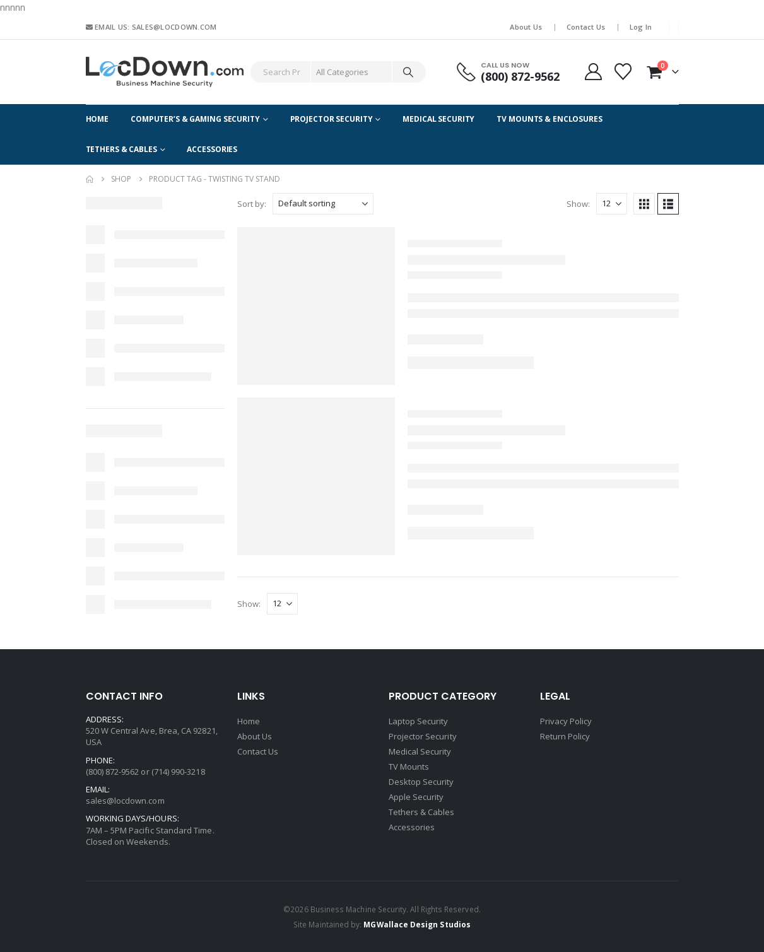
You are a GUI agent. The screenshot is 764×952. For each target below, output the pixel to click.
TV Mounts (409, 766)
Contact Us (586, 27)
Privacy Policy (566, 721)
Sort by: (251, 203)
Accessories (212, 149)
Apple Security (416, 796)
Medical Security (438, 119)
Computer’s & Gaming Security (195, 119)
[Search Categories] (351, 72)
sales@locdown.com (125, 800)
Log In (641, 27)
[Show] (611, 203)
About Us (526, 27)
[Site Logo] (165, 72)
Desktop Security (421, 781)
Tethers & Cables (121, 149)
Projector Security (331, 119)
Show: (578, 203)
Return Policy (565, 736)
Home (97, 119)
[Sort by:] (323, 203)
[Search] (408, 72)
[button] (644, 203)
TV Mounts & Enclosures (549, 119)
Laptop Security (419, 721)
